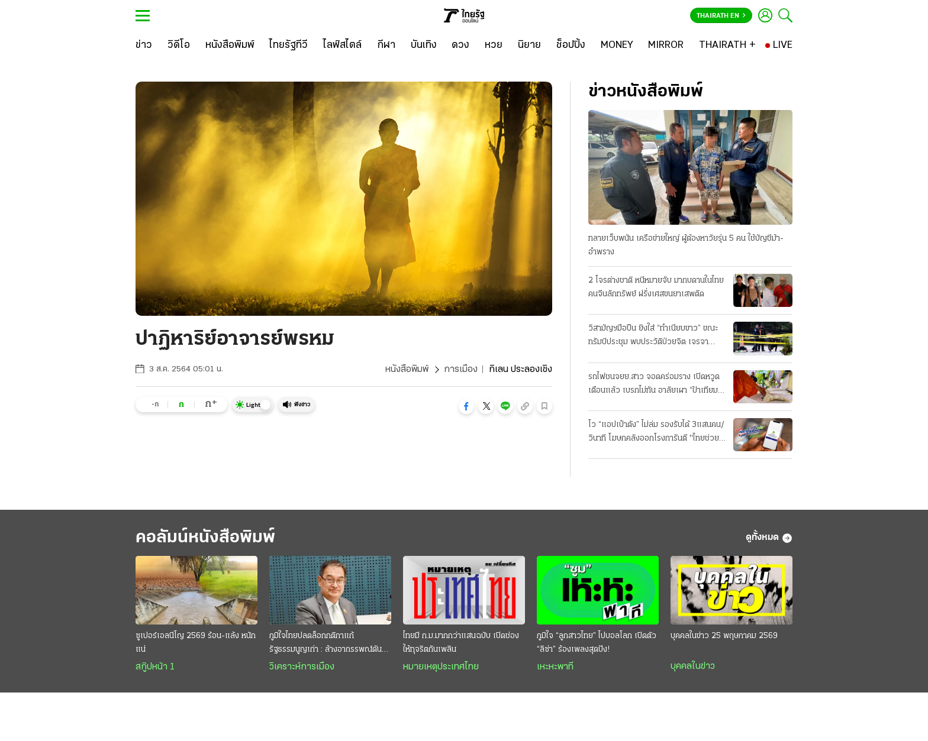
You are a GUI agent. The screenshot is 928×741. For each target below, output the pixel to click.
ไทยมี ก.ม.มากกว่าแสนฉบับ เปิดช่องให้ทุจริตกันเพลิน (461, 643)
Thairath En (721, 16)
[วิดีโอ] (178, 45)
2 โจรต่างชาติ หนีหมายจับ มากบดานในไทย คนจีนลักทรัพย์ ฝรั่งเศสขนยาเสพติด (656, 287)
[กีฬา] (386, 45)
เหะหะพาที (555, 667)
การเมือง (461, 369)
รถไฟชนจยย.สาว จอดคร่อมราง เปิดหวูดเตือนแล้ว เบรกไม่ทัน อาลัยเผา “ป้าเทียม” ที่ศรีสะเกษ (654, 385)
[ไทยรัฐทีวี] (288, 45)
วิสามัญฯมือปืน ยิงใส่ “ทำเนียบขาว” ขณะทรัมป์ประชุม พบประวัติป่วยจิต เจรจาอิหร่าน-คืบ (653, 336)
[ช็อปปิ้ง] (570, 45)
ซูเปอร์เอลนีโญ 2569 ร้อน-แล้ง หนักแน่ (196, 643)
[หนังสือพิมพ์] (229, 45)
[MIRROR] (666, 45)
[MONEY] (617, 45)
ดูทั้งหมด (769, 538)
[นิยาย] (529, 45)
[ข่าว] (144, 45)
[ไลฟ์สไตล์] (342, 45)
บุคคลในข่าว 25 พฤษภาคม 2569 (724, 636)
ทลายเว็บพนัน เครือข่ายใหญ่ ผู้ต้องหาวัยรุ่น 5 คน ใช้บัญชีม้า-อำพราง (686, 245)
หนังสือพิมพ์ (406, 369)
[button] (466, 406)
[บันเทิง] (424, 45)
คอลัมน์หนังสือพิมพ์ (205, 538)
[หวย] (493, 45)
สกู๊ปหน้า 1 (155, 667)
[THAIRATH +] (727, 45)
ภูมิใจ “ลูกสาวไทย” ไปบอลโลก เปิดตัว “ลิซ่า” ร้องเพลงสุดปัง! (596, 643)
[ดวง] (460, 45)
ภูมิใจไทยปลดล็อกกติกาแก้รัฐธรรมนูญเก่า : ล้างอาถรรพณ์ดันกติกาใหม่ (325, 644)
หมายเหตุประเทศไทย (441, 667)
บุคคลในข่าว (693, 666)
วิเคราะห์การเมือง (301, 667)
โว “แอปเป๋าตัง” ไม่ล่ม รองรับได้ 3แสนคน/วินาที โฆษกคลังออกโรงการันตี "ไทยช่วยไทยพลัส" (656, 432)
